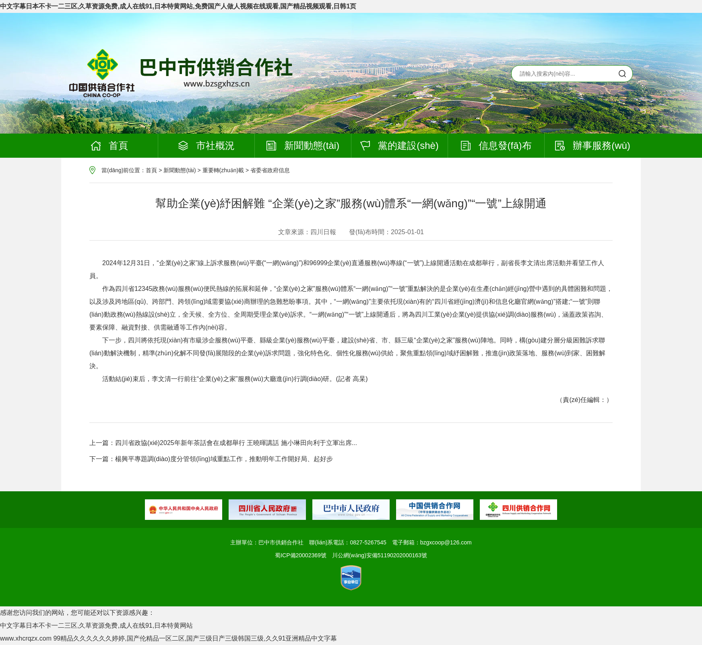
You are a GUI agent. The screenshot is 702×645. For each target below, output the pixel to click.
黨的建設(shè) (399, 145)
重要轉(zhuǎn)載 (223, 170)
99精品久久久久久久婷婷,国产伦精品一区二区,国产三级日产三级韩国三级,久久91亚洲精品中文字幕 (195, 638)
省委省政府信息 (270, 170)
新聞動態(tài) (302, 145)
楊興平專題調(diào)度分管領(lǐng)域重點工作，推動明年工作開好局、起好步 (224, 458)
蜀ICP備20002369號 (300, 555)
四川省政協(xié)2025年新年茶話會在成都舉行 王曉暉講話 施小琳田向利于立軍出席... (236, 442)
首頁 (109, 145)
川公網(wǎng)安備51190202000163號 (379, 555)
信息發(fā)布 (496, 145)
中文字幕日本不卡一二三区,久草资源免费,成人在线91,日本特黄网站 (96, 625)
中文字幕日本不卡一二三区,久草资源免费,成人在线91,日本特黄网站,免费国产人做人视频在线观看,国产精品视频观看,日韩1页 (178, 6)
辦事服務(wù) (592, 145)
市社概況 (206, 145)
